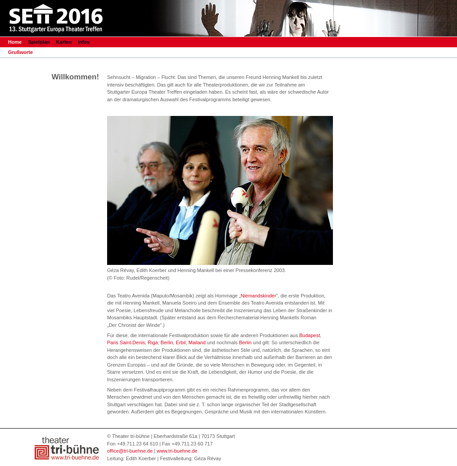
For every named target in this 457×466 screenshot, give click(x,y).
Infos (84, 42)
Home (15, 42)
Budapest (309, 335)
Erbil (181, 342)
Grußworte (20, 52)
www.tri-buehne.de (177, 451)
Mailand (197, 342)
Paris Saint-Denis (126, 342)
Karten (64, 42)
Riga (153, 342)
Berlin (167, 342)
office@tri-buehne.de (130, 451)
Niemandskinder (258, 295)
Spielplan (39, 42)
